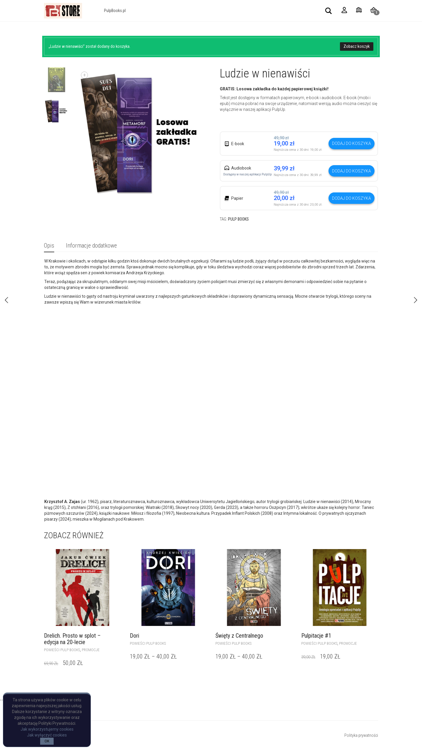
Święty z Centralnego (239, 635)
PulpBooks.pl (115, 10)
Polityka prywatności (361, 735)
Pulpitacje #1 (316, 635)
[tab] (49, 246)
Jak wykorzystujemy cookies (47, 729)
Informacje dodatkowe (91, 245)
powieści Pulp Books (62, 650)
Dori (134, 635)
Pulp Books (238, 219)
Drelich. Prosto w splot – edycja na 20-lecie (72, 639)
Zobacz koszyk (356, 46)
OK (47, 741)
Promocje (91, 650)
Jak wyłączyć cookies (47, 735)
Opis (49, 245)
